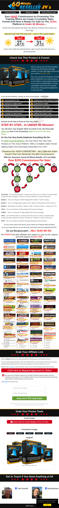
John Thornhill (23, 488)
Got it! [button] (47, 504)
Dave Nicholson (53, 488)
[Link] (31, 377)
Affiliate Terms (29, 505)
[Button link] (10, 12)
